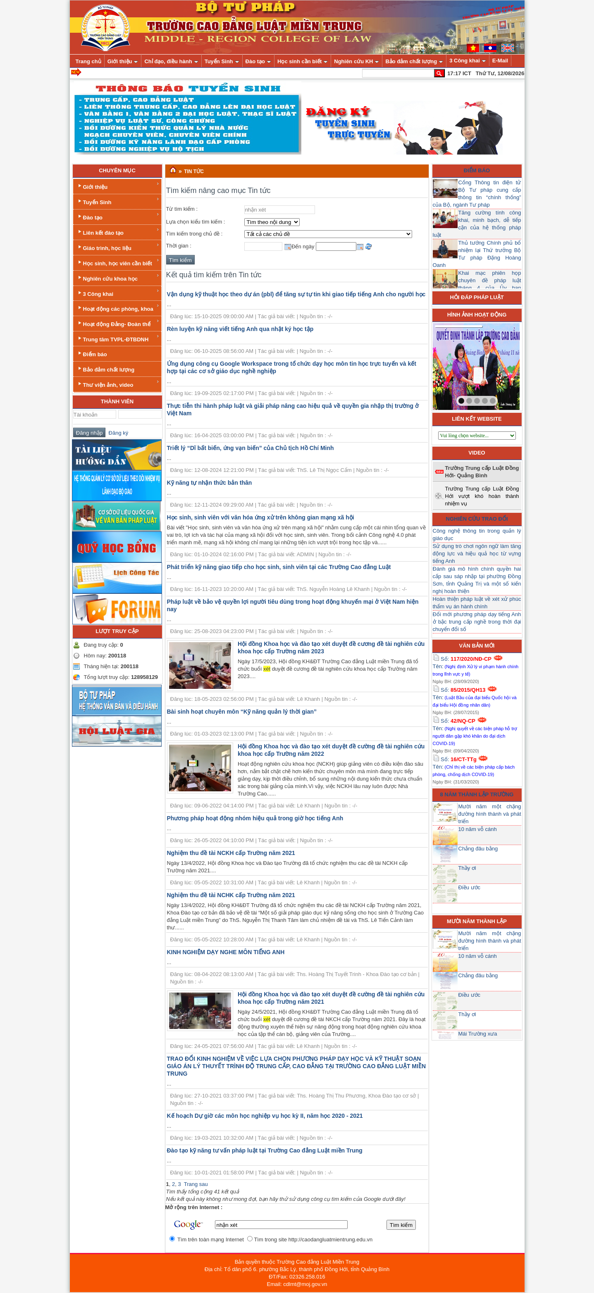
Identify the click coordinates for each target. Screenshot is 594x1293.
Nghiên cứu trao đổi (477, 519)
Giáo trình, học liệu (118, 247)
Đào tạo (118, 216)
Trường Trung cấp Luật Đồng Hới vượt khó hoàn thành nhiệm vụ (482, 496)
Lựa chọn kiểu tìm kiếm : (195, 222)
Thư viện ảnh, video (118, 383)
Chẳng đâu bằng (478, 848)
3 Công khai (118, 292)
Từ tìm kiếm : (182, 209)
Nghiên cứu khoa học (118, 277)
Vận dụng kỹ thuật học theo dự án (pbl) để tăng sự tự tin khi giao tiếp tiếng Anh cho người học (296, 294)
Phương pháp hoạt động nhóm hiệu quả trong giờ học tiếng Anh (255, 818)
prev (456, 365)
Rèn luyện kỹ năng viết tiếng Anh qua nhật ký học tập (240, 329)
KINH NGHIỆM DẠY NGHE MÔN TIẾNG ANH (226, 952)
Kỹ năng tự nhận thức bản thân (209, 482)
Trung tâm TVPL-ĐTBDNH (118, 338)
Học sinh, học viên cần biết (118, 262)
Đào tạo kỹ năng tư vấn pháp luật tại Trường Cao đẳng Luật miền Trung (265, 1150)
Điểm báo (91, 353)
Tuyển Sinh (118, 201)
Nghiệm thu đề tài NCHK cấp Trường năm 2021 (231, 895)
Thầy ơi (467, 868)
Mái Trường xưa (477, 1034)
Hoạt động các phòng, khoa (118, 307)
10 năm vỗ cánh (477, 829)
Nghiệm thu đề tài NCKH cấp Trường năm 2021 (231, 853)
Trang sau (196, 1184)
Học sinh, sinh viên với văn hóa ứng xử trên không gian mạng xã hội (260, 517)
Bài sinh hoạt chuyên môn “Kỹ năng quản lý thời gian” (242, 711)
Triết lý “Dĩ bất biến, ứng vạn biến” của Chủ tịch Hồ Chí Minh (250, 448)
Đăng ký (116, 433)
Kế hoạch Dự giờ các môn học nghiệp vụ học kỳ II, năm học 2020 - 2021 (265, 1115)
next (496, 365)
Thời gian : (178, 246)
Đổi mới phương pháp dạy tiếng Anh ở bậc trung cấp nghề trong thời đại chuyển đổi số (477, 621)
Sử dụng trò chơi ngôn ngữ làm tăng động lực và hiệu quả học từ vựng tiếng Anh (477, 553)
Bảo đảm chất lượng (105, 369)
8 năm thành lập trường (477, 794)
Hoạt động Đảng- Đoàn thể (118, 323)
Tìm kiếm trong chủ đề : (194, 234)
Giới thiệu (118, 185)
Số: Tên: (476, 666)
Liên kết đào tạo (118, 231)
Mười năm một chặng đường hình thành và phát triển (489, 813)
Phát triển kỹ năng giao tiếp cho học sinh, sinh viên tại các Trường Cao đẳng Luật (279, 567)
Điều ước (469, 887)
